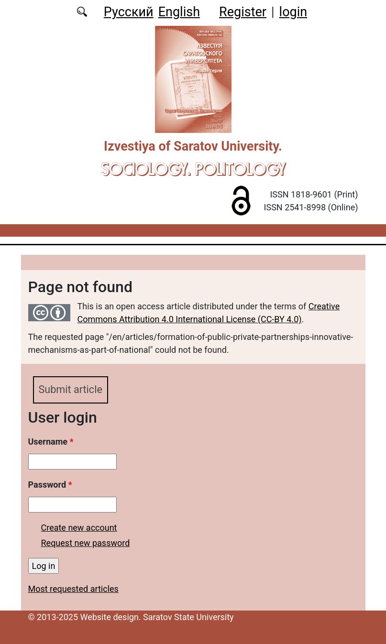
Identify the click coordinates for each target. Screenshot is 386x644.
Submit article (70, 389)
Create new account (79, 528)
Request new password (85, 543)
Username (51, 442)
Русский (129, 12)
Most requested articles (73, 589)
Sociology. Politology (193, 169)
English (179, 12)
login (293, 12)
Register (242, 12)
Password (50, 485)
